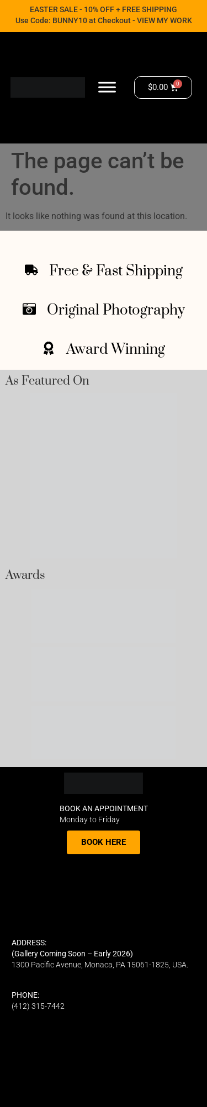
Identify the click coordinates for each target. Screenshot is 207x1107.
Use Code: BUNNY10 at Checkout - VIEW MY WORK (103, 20)
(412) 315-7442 (38, 1006)
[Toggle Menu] (107, 87)
